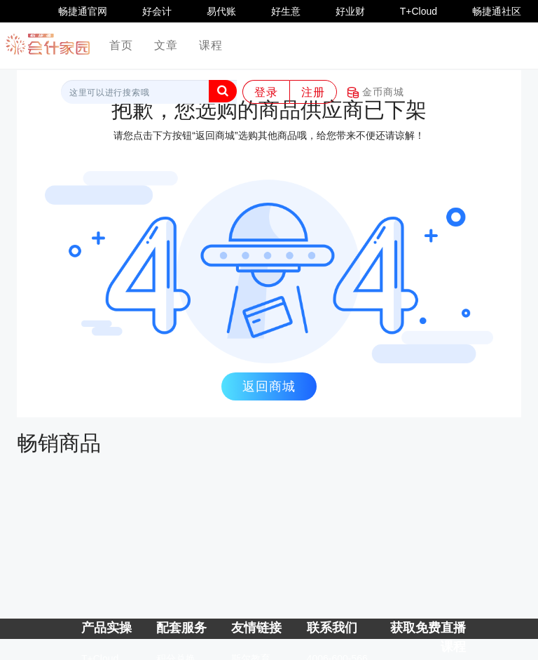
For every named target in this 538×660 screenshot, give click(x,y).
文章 (166, 45)
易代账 (221, 11)
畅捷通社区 (496, 11)
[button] (223, 91)
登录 (266, 92)
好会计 (157, 11)
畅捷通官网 (82, 11)
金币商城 (375, 92)
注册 (313, 92)
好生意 (286, 11)
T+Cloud (418, 11)
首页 (126, 44)
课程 (211, 45)
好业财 (350, 11)
